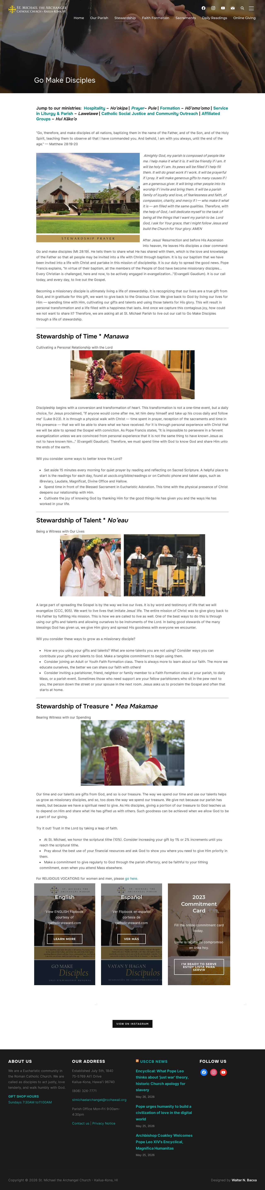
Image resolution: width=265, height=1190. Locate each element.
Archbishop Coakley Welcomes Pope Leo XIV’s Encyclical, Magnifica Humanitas (164, 1141)
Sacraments (186, 18)
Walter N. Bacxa (244, 1180)
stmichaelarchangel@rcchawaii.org (99, 1099)
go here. (131, 878)
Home (79, 18)
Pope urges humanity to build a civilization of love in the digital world (164, 1112)
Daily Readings (214, 18)
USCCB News (154, 1061)
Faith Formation (155, 18)
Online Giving (244, 18)
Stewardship (125, 18)
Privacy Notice (103, 1123)
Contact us (80, 1123)
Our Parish (99, 18)
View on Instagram (132, 1023)
